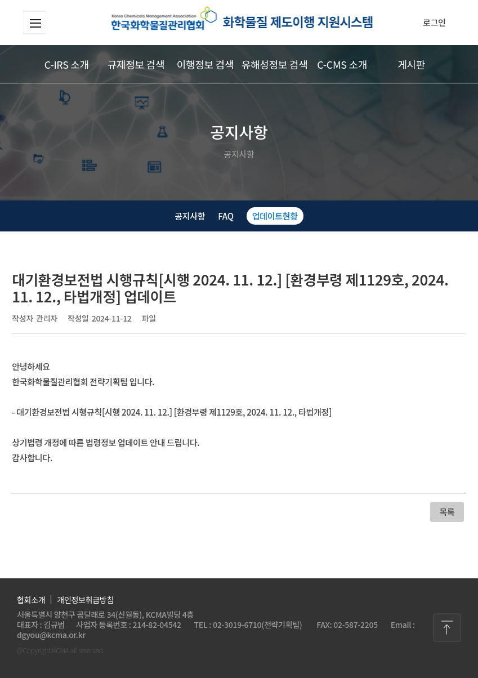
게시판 (411, 64)
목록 (446, 512)
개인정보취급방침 (85, 599)
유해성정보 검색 (275, 64)
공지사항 (190, 216)
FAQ (225, 216)
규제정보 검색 (136, 64)
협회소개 (31, 599)
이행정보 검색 (205, 64)
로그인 (434, 22)
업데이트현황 (275, 216)
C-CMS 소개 (342, 64)
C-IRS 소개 (66, 64)
